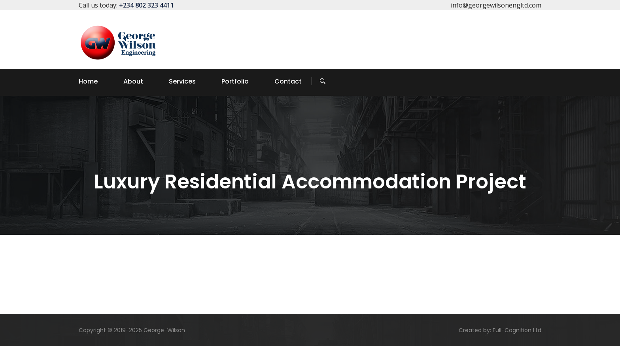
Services (182, 81)
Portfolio (235, 81)
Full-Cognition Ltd (517, 330)
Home (88, 81)
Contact (288, 81)
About (133, 81)
